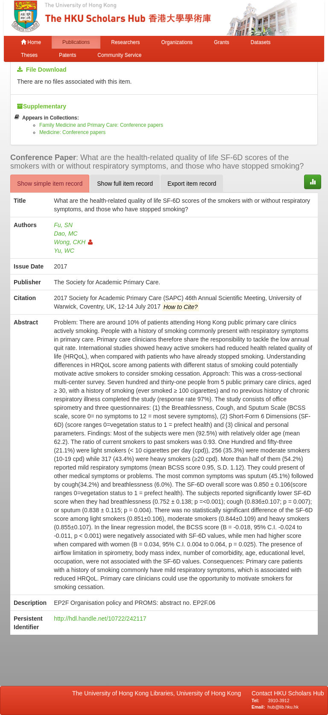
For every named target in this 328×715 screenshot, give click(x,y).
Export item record (191, 183)
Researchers (125, 42)
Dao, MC (65, 233)
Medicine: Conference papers (72, 132)
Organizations (177, 42)
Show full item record (125, 183)
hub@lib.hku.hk (283, 706)
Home (31, 42)
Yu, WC (64, 250)
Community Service (119, 55)
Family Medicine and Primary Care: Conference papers (101, 125)
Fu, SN (63, 225)
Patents (67, 55)
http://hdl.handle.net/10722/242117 (100, 618)
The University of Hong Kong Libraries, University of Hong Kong (158, 693)
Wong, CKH (73, 242)
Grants (221, 42)
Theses (29, 55)
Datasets (261, 42)
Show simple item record (49, 183)
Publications (76, 42)
